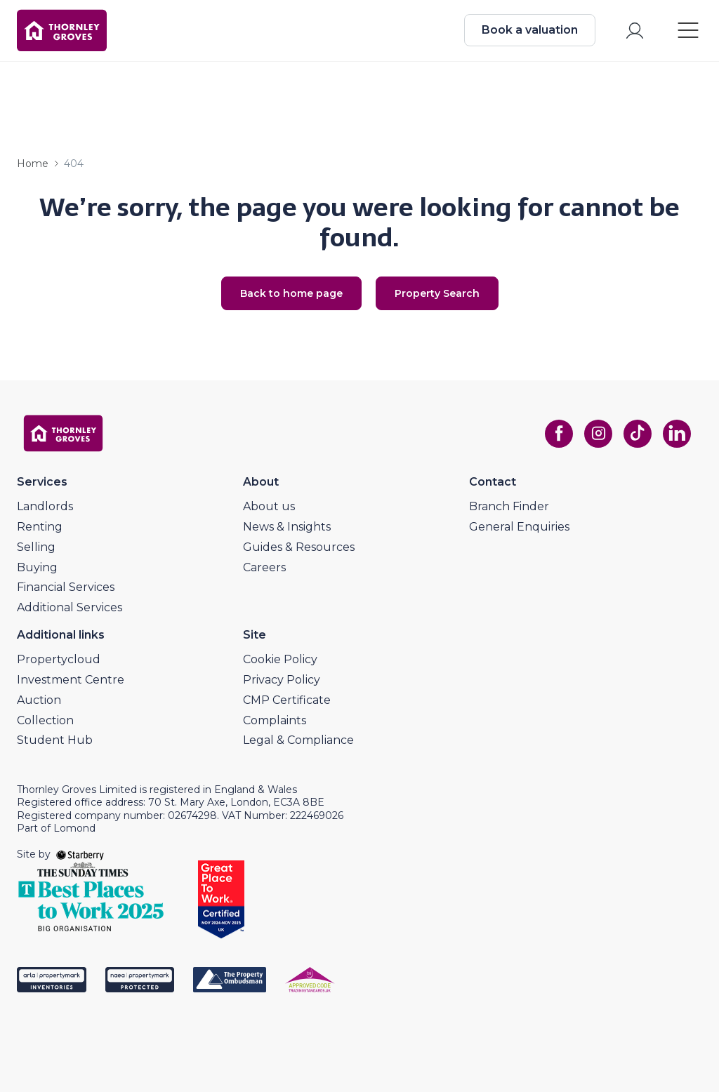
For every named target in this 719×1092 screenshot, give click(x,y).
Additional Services (69, 607)
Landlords (45, 506)
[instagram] (598, 434)
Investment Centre (70, 679)
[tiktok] (638, 434)
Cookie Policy (280, 659)
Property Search (437, 293)
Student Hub (55, 740)
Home (32, 163)
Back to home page (291, 293)
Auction (39, 700)
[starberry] (80, 854)
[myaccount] (635, 31)
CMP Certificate (287, 700)
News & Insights (287, 526)
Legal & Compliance (298, 740)
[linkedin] (677, 434)
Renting (39, 526)
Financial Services (65, 587)
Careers (264, 567)
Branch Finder (509, 506)
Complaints (274, 720)
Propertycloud (58, 659)
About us (269, 506)
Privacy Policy (281, 679)
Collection (45, 720)
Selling (36, 547)
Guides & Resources (299, 547)
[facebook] (559, 434)
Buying (37, 567)
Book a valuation (530, 29)
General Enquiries (519, 526)
